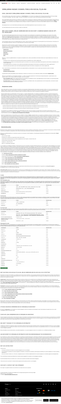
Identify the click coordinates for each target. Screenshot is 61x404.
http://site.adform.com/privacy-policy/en (12, 163)
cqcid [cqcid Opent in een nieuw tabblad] (17, 214)
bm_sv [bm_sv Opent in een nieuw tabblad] (23, 188)
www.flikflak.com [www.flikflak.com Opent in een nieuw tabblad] (3, 193)
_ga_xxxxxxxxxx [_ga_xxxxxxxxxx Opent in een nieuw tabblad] (20, 203)
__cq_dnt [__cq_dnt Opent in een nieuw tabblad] (21, 214)
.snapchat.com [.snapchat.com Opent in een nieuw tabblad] (3, 253)
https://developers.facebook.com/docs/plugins (13, 289)
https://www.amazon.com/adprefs (10, 162)
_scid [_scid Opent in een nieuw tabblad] (19, 237)
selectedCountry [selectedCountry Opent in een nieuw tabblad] (34, 215)
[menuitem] (9, 3)
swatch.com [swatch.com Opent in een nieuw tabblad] (3, 247)
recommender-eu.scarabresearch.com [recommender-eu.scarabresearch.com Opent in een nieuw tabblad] (6, 260)
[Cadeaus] (18, 3)
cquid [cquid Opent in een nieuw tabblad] (19, 214)
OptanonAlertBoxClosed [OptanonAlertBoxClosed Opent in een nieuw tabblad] (30, 188)
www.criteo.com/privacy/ (8, 153)
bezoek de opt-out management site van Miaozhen (21, 112)
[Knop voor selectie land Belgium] (7, 384)
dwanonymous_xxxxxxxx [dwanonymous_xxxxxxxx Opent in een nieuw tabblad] (40, 215)
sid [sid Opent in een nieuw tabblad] (19, 215)
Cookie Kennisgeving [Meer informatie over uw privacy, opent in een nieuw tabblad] (9, 402)
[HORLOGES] (14, 3)
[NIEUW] (9, 3)
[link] (6, 0)
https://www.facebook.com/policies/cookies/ (10, 282)
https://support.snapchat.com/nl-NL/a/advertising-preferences (16, 160)
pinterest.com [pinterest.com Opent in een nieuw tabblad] (3, 242)
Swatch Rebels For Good (15, 0)
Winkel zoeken (55, 0)
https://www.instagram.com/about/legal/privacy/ (14, 159)
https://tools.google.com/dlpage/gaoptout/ (21, 156)
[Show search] (51, 3)
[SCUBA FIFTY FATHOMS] (31, 3)
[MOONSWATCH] (23, 3)
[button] (56, 3)
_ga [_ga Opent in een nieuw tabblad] (16, 203)
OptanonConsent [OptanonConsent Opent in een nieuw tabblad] (18, 188)
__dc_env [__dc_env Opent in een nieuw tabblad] (22, 215)
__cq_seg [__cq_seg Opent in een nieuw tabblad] (30, 215)
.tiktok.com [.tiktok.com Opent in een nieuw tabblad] (2, 240)
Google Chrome (5, 49)
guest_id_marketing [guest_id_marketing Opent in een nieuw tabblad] (19, 234)
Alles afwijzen (46, 400)
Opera (4, 55)
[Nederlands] (59, 0)
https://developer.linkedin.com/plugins (11, 292)
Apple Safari (5, 52)
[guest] (54, 3)
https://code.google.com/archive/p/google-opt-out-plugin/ (16, 154)
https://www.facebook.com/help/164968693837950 (14, 157)
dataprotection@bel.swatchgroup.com (11, 374)
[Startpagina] (4, 3)
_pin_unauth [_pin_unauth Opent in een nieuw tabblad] (24, 237)
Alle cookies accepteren (54, 400)
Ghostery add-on (51, 73)
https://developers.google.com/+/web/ (11, 295)
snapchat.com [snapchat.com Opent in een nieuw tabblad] (3, 205)
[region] (30, 400)
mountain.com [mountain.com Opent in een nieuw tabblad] (3, 255)
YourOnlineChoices (6, 69)
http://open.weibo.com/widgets (9, 298)
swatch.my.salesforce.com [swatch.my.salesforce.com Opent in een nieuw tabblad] (5, 191)
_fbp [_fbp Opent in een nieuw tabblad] (21, 237)
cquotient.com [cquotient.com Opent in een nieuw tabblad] (3, 258)
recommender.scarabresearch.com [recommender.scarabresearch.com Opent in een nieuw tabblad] (6, 250)
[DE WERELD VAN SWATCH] (45, 3)
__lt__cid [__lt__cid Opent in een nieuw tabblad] (17, 229)
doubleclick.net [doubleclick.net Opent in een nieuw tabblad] (3, 245)
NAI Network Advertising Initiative (9, 71)
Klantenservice (51, 0)
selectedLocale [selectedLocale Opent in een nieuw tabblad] (26, 215)
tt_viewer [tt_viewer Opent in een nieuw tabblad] (17, 232)
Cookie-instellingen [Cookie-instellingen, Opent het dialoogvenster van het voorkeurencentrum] (38, 400)
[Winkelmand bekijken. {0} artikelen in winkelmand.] (58, 3)
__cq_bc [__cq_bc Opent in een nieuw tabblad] (25, 188)
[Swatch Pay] (38, 3)
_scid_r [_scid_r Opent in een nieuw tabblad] (17, 237)
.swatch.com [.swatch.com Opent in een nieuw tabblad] (3, 263)
